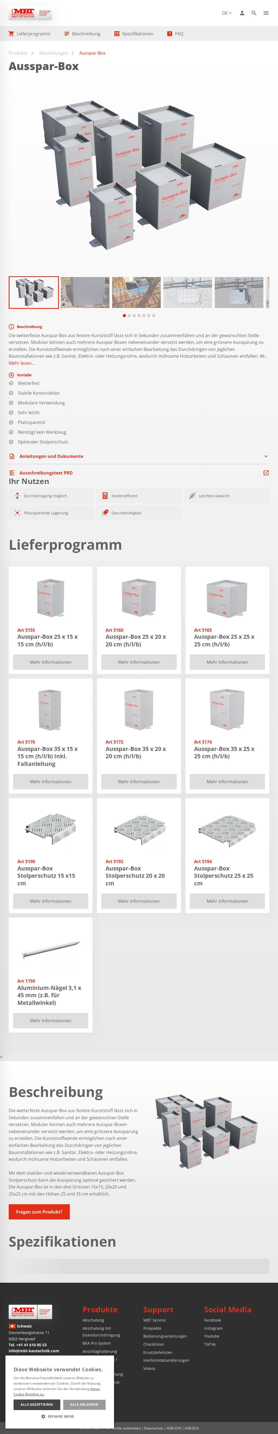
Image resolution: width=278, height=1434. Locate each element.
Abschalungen (53, 53)
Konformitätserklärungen (166, 1360)
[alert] (59, 1392)
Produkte (18, 53)
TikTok (210, 1344)
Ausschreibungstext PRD (46, 473)
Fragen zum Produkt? (39, 1212)
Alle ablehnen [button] (84, 1404)
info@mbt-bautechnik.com (34, 1350)
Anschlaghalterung (100, 1351)
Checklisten (153, 1344)
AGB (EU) (192, 1428)
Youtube (211, 1336)
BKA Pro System (97, 1343)
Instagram (213, 1328)
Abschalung (93, 1320)
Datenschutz (153, 1428)
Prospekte (152, 1328)
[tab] (124, 315)
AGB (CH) (174, 1428)
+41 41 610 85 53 (31, 1344)
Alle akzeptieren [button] (37, 1404)
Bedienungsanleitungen (165, 1336)
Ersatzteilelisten (157, 1352)
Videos (149, 1368)
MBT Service (154, 1320)
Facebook (212, 1320)
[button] (34, 292)
